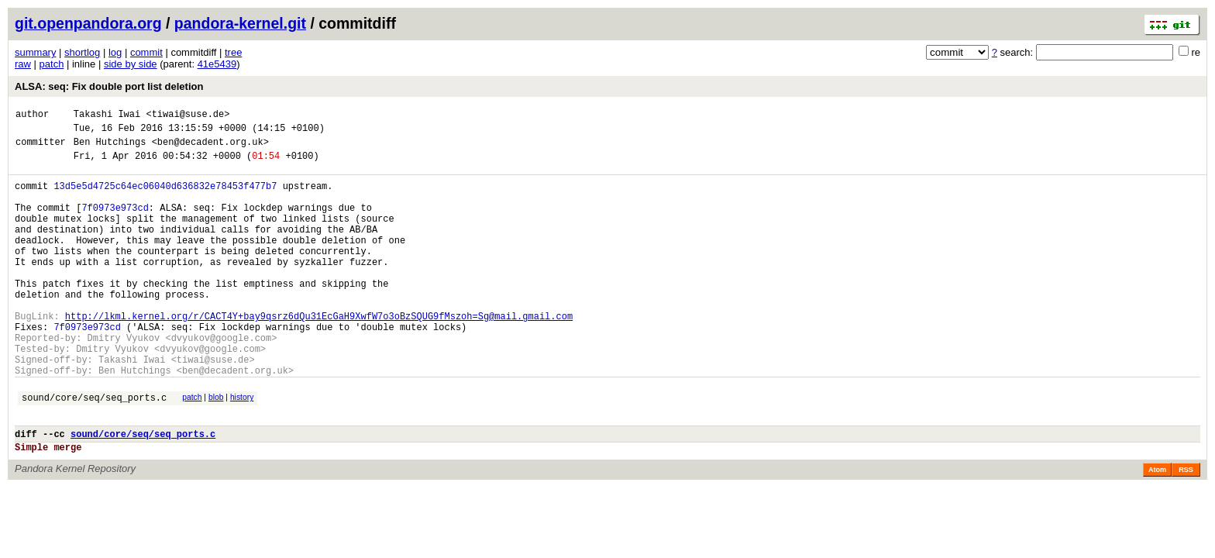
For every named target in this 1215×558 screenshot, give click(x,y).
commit (146, 52)
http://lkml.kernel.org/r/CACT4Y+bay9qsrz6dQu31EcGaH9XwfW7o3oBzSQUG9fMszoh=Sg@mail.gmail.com (319, 355)
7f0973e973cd (114, 223)
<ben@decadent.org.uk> (210, 148)
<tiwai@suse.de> (187, 115)
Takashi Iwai (107, 115)
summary (35, 52)
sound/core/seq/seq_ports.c (94, 450)
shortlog (82, 52)
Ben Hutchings (110, 148)
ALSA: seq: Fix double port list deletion (109, 86)
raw (23, 64)
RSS (1186, 530)
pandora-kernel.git (240, 23)
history (241, 448)
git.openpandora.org (88, 23)
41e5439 (217, 64)
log (115, 52)
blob (216, 448)
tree (233, 52)
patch (52, 64)
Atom (1157, 530)
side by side (130, 64)
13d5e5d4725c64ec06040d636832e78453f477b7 (165, 197)
